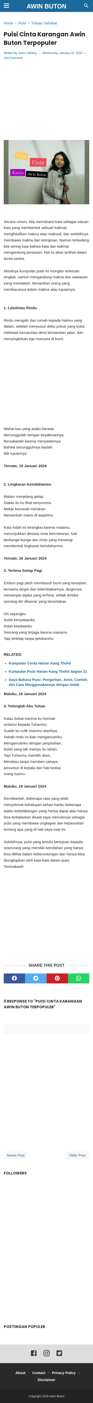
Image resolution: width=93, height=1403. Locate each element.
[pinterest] (57, 978)
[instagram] (46, 1355)
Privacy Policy (64, 1373)
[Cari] (86, 7)
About (20, 1373)
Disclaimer (46, 1380)
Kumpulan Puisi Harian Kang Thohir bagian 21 (48, 671)
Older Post (77, 1155)
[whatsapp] (78, 978)
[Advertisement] (46, 100)
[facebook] (14, 978)
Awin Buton (46, 6)
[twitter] (35, 978)
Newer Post (16, 1155)
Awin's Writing (27, 53)
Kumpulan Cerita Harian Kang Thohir (40, 663)
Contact (38, 1373)
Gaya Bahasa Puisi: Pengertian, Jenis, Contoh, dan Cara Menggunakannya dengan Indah (48, 682)
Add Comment (13, 58)
